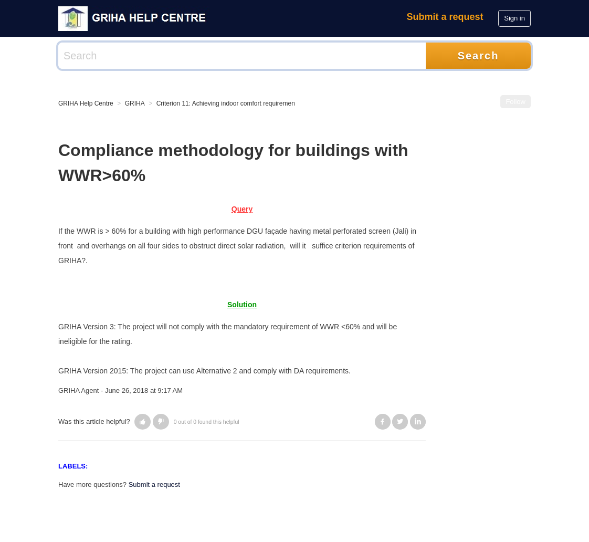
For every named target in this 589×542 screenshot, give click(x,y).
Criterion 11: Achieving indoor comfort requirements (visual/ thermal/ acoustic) (264, 103)
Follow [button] (515, 102)
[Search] (242, 56)
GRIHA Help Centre (85, 103)
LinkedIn (418, 422)
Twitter (400, 422)
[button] (142, 422)
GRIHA (135, 103)
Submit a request (445, 17)
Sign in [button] (514, 18)
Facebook (383, 422)
